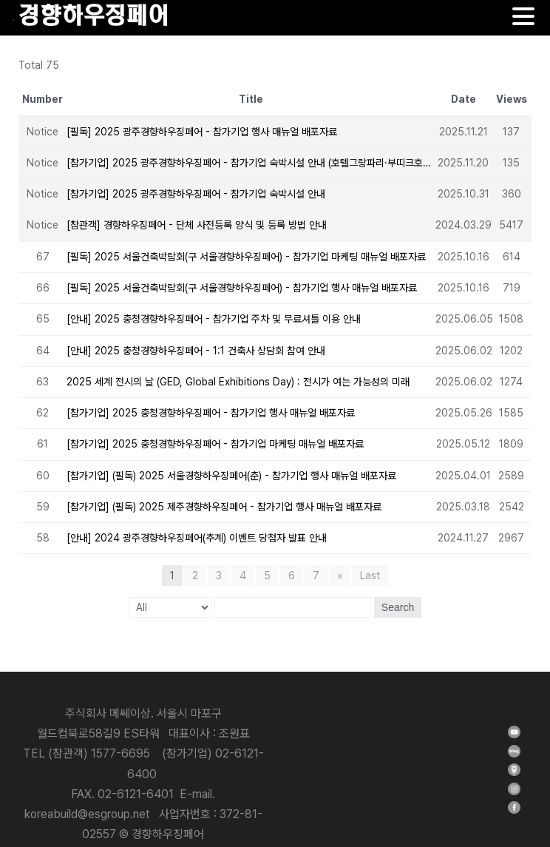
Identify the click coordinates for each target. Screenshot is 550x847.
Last (370, 575)
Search (397, 607)
